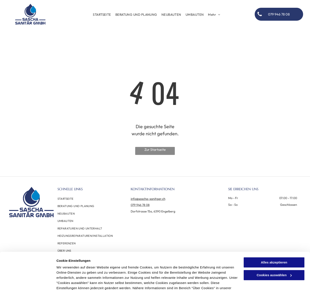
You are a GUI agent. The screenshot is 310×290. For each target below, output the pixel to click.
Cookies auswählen (71, 281)
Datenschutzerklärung (74, 269)
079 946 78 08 (140, 205)
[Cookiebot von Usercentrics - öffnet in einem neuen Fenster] (28, 281)
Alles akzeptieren (274, 239)
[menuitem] (102, 14)
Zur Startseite (155, 149)
